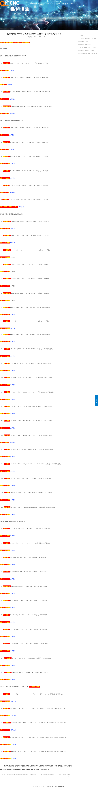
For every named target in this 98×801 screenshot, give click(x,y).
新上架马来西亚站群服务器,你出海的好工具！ (88, 38)
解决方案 (40, 3)
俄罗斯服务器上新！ (83, 41)
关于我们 (57, 3)
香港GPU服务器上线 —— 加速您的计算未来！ (88, 47)
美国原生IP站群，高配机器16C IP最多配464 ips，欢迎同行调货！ (88, 53)
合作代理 (65, 3)
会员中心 (73, 3)
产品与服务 (32, 3)
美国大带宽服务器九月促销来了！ (87, 50)
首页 (23, 3)
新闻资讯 (48, 3)
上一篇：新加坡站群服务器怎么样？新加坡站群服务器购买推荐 (19, 774)
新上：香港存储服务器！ (85, 44)
